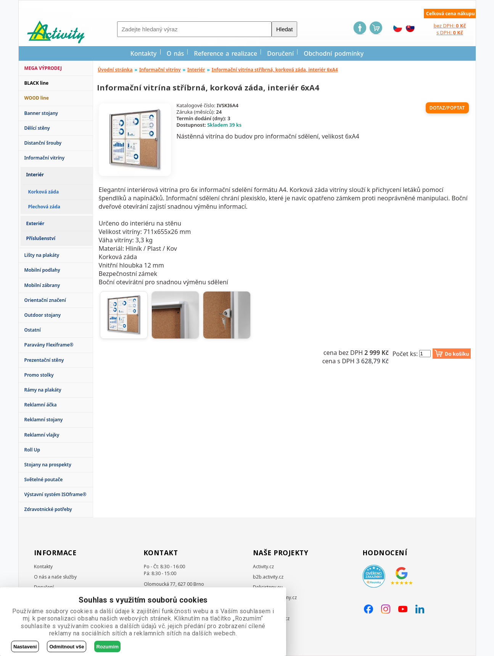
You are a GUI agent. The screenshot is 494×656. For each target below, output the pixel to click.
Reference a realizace (225, 53)
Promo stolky (39, 375)
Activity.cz (263, 566)
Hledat (284, 29)
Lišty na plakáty (42, 255)
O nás (175, 53)
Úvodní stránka (115, 69)
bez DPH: (449, 25)
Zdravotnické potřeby (48, 509)
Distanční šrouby (43, 143)
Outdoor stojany (42, 315)
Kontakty (143, 53)
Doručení (280, 53)
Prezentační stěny (44, 360)
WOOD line (36, 98)
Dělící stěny (37, 128)
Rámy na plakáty (42, 390)
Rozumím (107, 647)
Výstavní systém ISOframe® (55, 494)
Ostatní (32, 330)
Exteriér (35, 223)
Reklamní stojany (43, 419)
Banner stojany (41, 113)
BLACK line (36, 83)
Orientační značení (45, 300)
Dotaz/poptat (447, 108)
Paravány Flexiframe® (49, 345)
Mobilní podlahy (42, 270)
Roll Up (32, 449)
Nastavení (25, 647)
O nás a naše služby (55, 577)
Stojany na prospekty (47, 464)
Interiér (196, 69)
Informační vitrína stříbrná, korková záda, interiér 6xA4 (275, 69)
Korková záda (43, 192)
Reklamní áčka (40, 404)
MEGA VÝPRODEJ (43, 68)
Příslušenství (40, 238)
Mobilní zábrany (42, 285)
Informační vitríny (44, 158)
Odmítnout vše (66, 647)
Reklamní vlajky (42, 435)
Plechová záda (44, 206)
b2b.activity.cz (268, 577)
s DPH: (449, 32)
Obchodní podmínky (334, 53)
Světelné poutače (43, 479)
